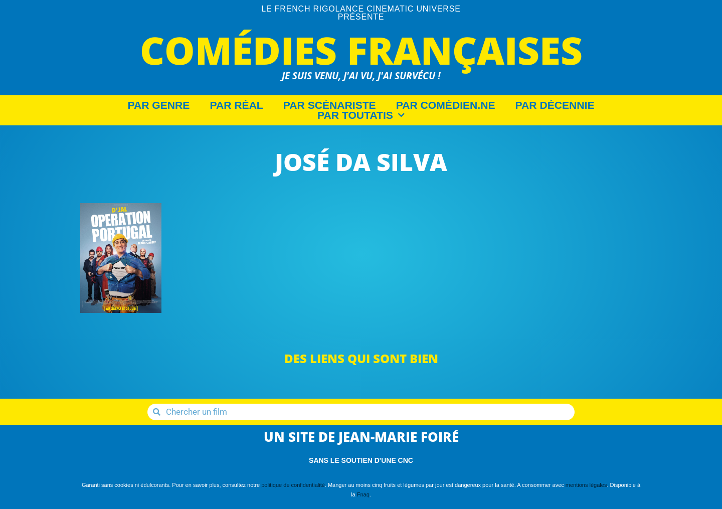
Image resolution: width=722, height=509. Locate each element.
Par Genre (159, 105)
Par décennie (555, 105)
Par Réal (236, 105)
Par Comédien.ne (445, 105)
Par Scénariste (329, 105)
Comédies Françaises (361, 50)
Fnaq (363, 494)
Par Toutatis (361, 115)
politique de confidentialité (293, 485)
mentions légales (586, 485)
